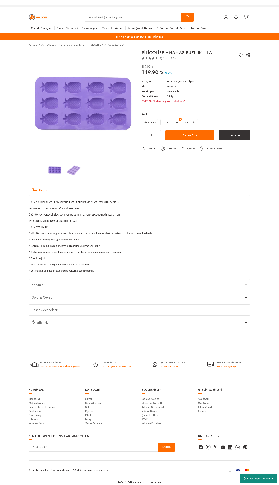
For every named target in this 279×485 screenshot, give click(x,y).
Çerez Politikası (150, 415)
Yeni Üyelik (203, 399)
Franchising (35, 415)
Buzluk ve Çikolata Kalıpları (181, 81)
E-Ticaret (132, 482)
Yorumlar (38, 284)
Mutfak (88, 399)
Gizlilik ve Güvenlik (152, 403)
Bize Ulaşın (35, 399)
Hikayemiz (34, 419)
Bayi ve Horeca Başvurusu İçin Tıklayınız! (139, 36)
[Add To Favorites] (240, 55)
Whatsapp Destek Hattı (258, 478)
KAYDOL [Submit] (167, 447)
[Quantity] (151, 136)
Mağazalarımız (37, 403)
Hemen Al (234, 136)
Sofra (88, 407)
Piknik (88, 415)
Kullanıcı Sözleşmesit (153, 407)
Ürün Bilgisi (40, 190)
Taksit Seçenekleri (45, 310)
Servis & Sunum (93, 403)
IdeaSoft (121, 482)
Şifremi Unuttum (206, 407)
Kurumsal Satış (36, 423)
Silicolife (171, 86)
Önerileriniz (40, 322)
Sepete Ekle (190, 136)
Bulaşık (89, 419)
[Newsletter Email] (102, 447)
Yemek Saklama (93, 423)
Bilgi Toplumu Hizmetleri (42, 407)
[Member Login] (223, 17)
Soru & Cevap (42, 297)
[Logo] (38, 17)
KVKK (145, 419)
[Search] (139, 17)
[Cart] (245, 17)
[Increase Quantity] (158, 136)
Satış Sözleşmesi (150, 399)
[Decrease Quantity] (144, 136)
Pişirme (89, 411)
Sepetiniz (203, 411)
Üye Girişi (203, 403)
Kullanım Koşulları (151, 423)
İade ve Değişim (150, 411)
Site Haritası (35, 411)
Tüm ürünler (173, 91)
